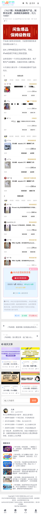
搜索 (34, 400)
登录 (32, 3)
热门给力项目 (26, 19)
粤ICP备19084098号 (20, 506)
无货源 (15, 362)
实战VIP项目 (18, 19)
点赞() (33, 315)
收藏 (24, 315)
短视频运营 (34, 363)
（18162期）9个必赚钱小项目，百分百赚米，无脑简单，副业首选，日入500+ (25, 456)
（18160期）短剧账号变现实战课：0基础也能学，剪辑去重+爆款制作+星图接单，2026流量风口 (25, 471)
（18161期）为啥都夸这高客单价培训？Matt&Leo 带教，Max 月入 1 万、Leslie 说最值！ (25, 464)
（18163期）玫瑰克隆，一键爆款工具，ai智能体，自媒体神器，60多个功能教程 (25, 449)
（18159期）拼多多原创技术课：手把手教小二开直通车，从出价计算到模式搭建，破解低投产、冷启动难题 (25, 479)
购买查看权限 (20, 278)
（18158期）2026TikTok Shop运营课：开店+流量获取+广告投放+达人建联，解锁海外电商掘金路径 (25, 487)
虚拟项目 (35, 386)
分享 (17, 315)
